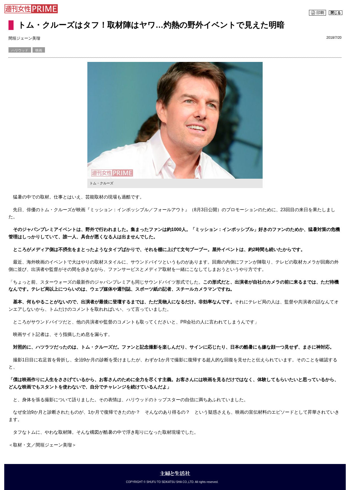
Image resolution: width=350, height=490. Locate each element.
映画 (38, 50)
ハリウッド (19, 50)
